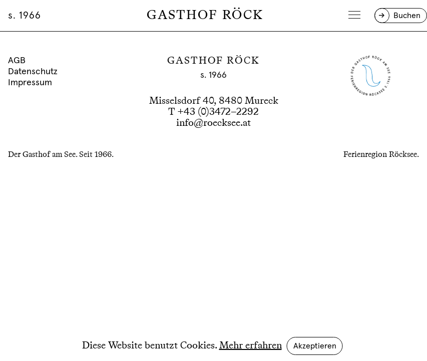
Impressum (30, 82)
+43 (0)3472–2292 (218, 112)
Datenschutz (33, 71)
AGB (17, 60)
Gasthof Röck (205, 15)
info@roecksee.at (213, 123)
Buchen (406, 16)
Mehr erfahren (250, 346)
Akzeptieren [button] (314, 346)
